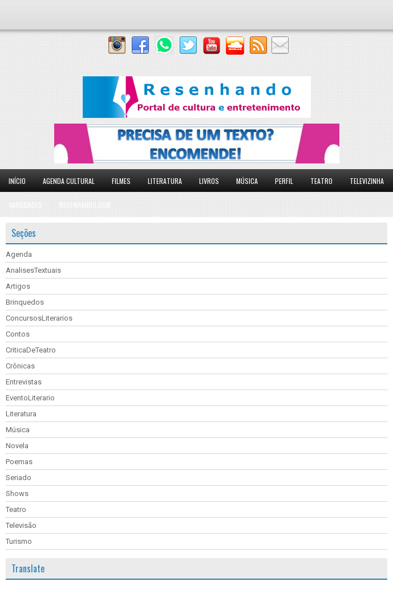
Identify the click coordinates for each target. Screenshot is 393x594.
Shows (17, 493)
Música (247, 181)
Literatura (165, 181)
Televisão (21, 525)
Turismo (19, 541)
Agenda (19, 254)
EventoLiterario (30, 398)
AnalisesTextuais (33, 270)
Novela (17, 445)
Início (17, 181)
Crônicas (20, 366)
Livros (209, 181)
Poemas (19, 461)
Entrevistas (24, 382)
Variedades (25, 205)
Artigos (18, 286)
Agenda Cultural (69, 181)
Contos (18, 334)
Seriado (18, 477)
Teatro (321, 181)
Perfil (284, 181)
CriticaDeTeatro (31, 350)
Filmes (121, 181)
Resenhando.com (85, 205)
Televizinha (367, 181)
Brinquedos (25, 302)
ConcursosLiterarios (39, 318)
